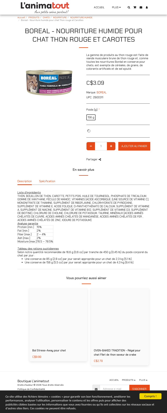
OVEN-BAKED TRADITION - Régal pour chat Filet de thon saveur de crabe (117, 353)
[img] (120, 317)
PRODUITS (33, 17)
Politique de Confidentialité (31, 389)
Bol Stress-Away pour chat (49, 350)
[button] (129, 7)
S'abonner (139, 389)
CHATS (46, 17)
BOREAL (102, 92)
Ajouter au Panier (134, 146)
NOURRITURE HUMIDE (81, 17)
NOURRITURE (60, 17)
